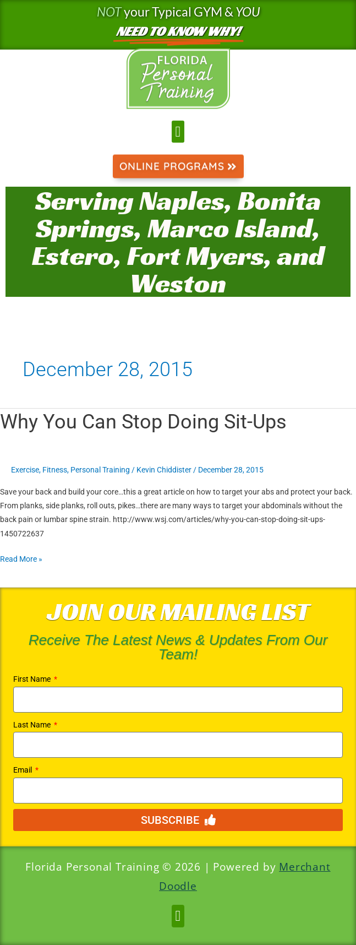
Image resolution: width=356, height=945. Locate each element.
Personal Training (100, 469)
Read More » (21, 557)
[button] (178, 132)
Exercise (25, 469)
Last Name (32, 724)
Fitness (54, 469)
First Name (32, 679)
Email (23, 769)
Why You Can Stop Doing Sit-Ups (143, 421)
